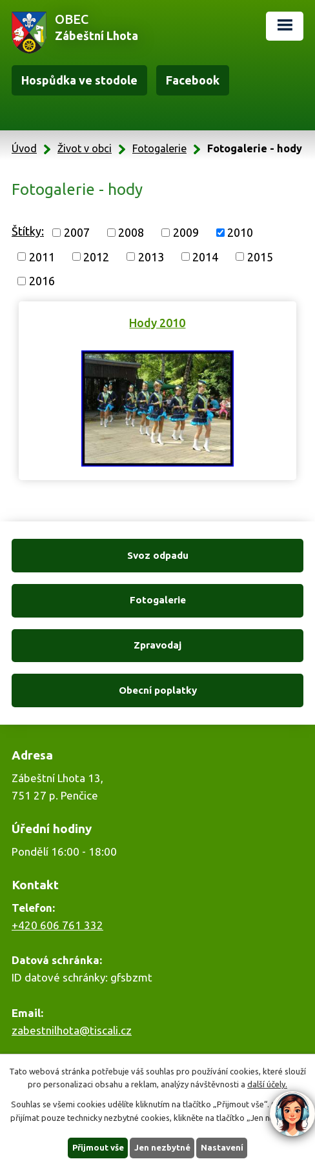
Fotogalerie (159, 148)
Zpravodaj (157, 644)
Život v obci (84, 148)
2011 (42, 256)
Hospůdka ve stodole (79, 80)
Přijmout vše (98, 1147)
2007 (77, 232)
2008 (131, 232)
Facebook (192, 80)
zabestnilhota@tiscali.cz (72, 1030)
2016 (42, 280)
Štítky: (28, 231)
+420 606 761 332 (57, 925)
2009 (186, 232)
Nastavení (222, 1147)
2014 (205, 256)
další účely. (267, 1084)
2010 (240, 232)
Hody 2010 (157, 322)
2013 (151, 256)
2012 (96, 256)
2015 (260, 256)
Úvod (24, 148)
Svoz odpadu (157, 555)
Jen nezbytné (162, 1147)
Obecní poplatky (158, 690)
